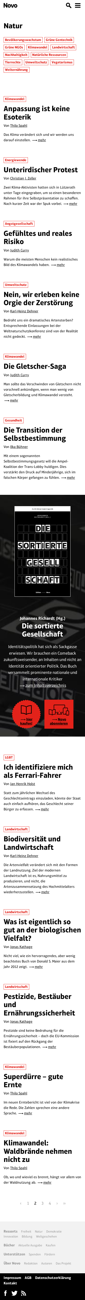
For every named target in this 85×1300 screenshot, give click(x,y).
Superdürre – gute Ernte (33, 1080)
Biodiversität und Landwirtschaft (32, 842)
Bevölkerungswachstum (23, 40)
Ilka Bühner (19, 447)
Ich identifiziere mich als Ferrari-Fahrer (38, 771)
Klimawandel (37, 47)
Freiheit (26, 1231)
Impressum (12, 1278)
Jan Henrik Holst (22, 784)
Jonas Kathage (21, 947)
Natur (39, 1231)
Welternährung (16, 70)
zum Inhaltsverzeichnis (45, 685)
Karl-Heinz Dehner (24, 311)
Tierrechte (13, 62)
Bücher (9, 1245)
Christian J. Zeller (23, 178)
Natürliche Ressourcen (49, 55)
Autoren (46, 1263)
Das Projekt (63, 1263)
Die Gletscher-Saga (35, 366)
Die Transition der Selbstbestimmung (35, 434)
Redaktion (31, 1263)
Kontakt (10, 1283)
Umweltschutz (36, 62)
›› (64, 1203)
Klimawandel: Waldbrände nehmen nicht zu (38, 1151)
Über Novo (12, 1263)
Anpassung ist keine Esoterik (37, 112)
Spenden (35, 1254)
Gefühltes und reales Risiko (38, 237)
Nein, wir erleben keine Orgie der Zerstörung (41, 298)
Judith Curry (19, 250)
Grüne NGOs (14, 47)
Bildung (27, 1236)
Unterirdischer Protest (41, 169)
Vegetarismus (62, 62)
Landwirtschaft (63, 47)
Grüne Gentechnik (59, 40)
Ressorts (10, 1231)
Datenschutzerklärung (53, 1278)
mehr (42, 140)
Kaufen (51, 1245)
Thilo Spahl (18, 125)
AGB (28, 1278)
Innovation (11, 1236)
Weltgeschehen (46, 1236)
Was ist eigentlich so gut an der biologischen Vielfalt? (42, 930)
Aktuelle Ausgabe (30, 1245)
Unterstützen (14, 1254)
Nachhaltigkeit (16, 55)
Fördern (49, 1254)
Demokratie (54, 1231)
